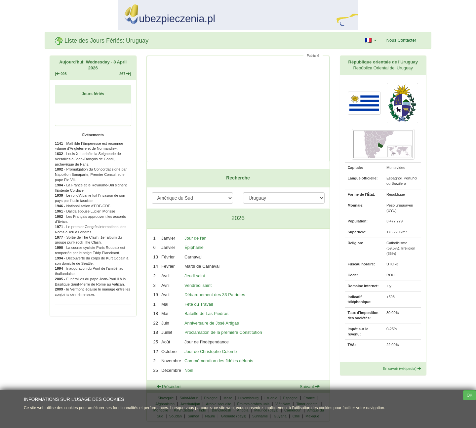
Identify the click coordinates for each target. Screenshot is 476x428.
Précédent (169, 386)
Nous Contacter (401, 40)
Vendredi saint (198, 285)
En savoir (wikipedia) (402, 368)
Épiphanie (194, 247)
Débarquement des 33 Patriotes (214, 294)
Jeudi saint (194, 275)
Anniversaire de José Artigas (211, 323)
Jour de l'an (195, 238)
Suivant (310, 386)
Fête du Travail (198, 304)
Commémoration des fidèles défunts (218, 360)
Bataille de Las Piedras (206, 313)
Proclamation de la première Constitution (223, 332)
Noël (188, 370)
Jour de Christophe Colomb (210, 351)
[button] (370, 40)
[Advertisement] (238, 109)
